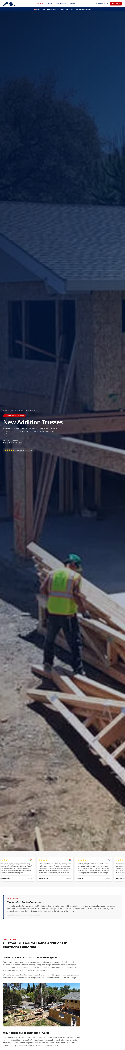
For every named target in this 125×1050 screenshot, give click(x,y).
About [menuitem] (49, 3)
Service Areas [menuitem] (61, 3)
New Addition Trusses (27, 410)
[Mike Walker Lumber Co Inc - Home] (9, 3)
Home (5, 410)
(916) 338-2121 (102, 3)
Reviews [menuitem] (72, 3)
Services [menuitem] (39, 3)
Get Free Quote (104, 998)
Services (13, 410)
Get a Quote (116, 3)
